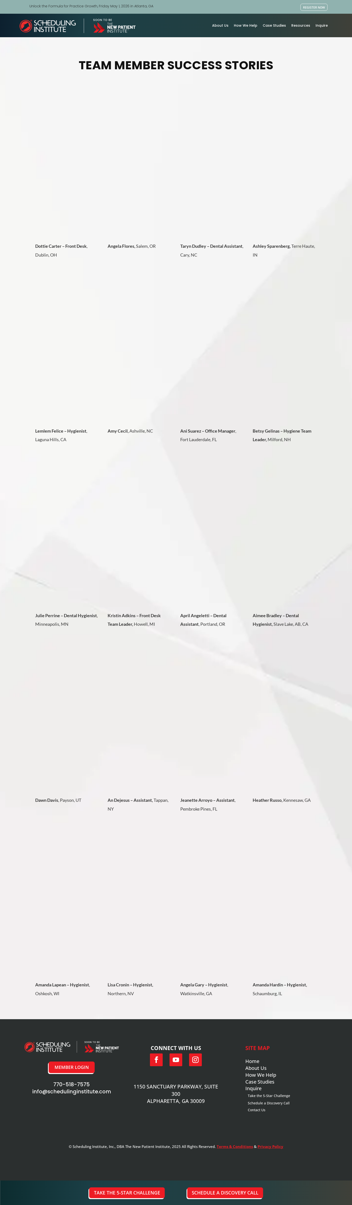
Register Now (314, 7)
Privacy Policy (270, 1146)
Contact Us (256, 1110)
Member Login (72, 1067)
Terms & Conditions (235, 1146)
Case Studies (274, 25)
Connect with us (176, 1047)
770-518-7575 (71, 1084)
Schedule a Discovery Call (225, 1193)
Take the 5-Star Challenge (127, 1193)
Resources (300, 25)
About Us (220, 25)
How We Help (245, 25)
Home (252, 1061)
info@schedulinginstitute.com (71, 1091)
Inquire (322, 25)
